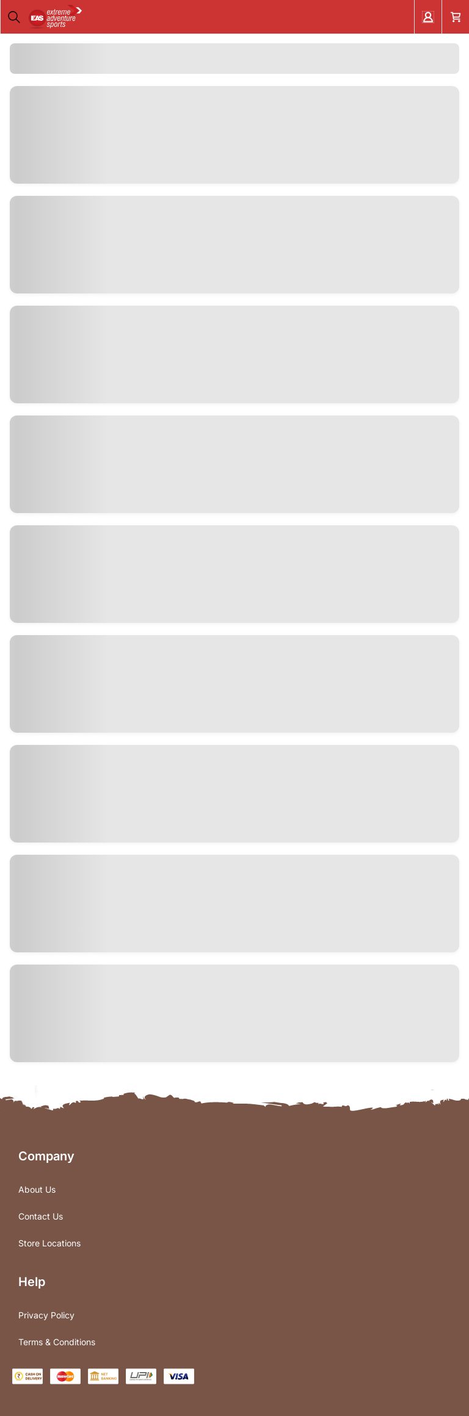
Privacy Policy (46, 1315)
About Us (37, 1189)
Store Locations (49, 1243)
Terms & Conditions (56, 1342)
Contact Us (40, 1216)
